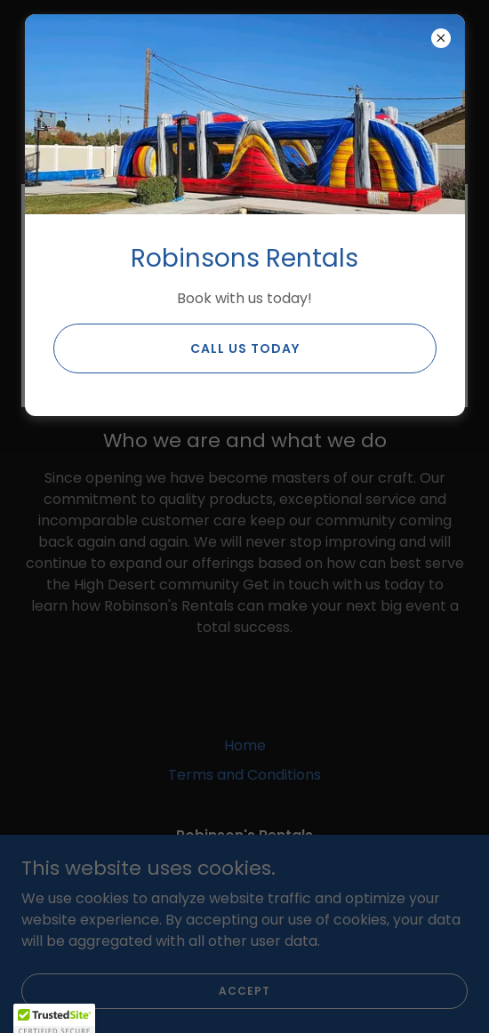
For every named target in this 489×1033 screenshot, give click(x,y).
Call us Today (245, 348)
